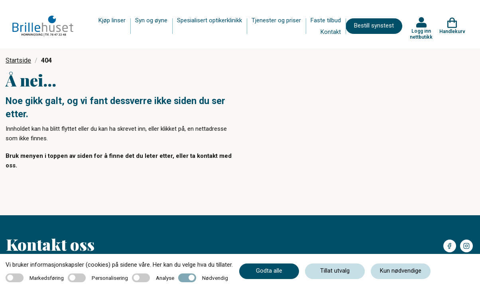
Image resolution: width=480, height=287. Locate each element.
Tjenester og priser (276, 20)
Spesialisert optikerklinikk (209, 20)
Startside (18, 60)
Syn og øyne (151, 20)
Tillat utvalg (335, 270)
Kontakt (331, 31)
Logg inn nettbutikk (421, 33)
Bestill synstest (374, 25)
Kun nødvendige (400, 270)
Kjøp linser (112, 20)
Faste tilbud (326, 20)
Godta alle (269, 270)
